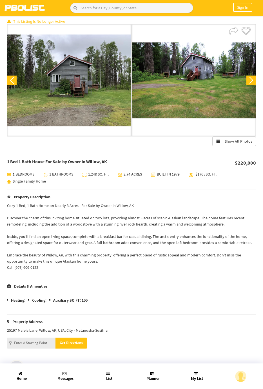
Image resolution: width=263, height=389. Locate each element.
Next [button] (251, 80)
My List (197, 376)
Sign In (242, 7)
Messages (65, 376)
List (109, 376)
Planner (153, 376)
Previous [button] (12, 80)
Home (22, 376)
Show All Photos (234, 141)
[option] (69, 80)
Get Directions (71, 342)
